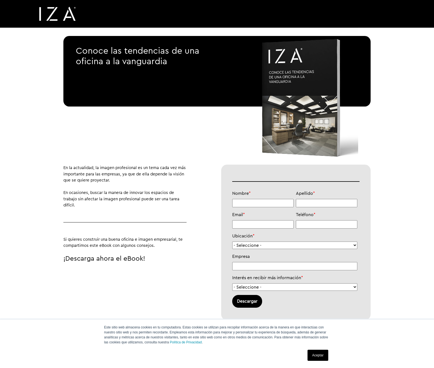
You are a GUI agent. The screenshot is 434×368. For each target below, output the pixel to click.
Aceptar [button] (318, 355)
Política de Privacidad (186, 342)
